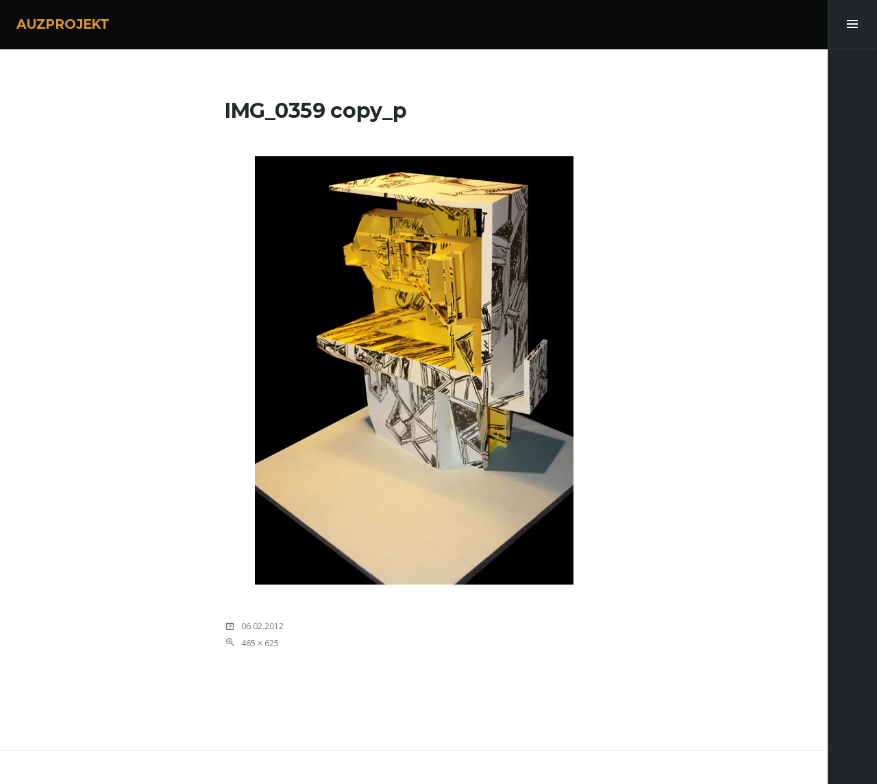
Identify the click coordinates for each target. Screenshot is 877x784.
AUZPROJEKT (63, 24)
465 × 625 (260, 643)
